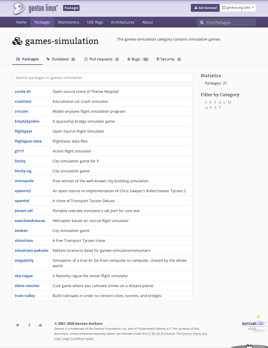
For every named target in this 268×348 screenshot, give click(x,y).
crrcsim (21, 111)
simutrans (24, 240)
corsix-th (23, 91)
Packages (42, 22)
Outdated (61, 58)
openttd (22, 200)
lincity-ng (23, 170)
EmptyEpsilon (27, 121)
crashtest (23, 101)
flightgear (23, 131)
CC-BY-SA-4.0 (156, 333)
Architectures (123, 22)
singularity (24, 260)
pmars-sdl (24, 210)
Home (21, 22)
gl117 (19, 151)
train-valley (25, 295)
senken (21, 230)
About (147, 22)
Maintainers (68, 22)
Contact (249, 323)
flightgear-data (28, 141)
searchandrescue (30, 220)
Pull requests (102, 58)
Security (169, 58)
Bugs (138, 58)
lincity (20, 160)
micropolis (24, 180)
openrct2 (23, 190)
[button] (205, 8)
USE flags (95, 22)
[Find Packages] (231, 22)
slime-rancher (27, 285)
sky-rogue (24, 275)
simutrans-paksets (31, 250)
